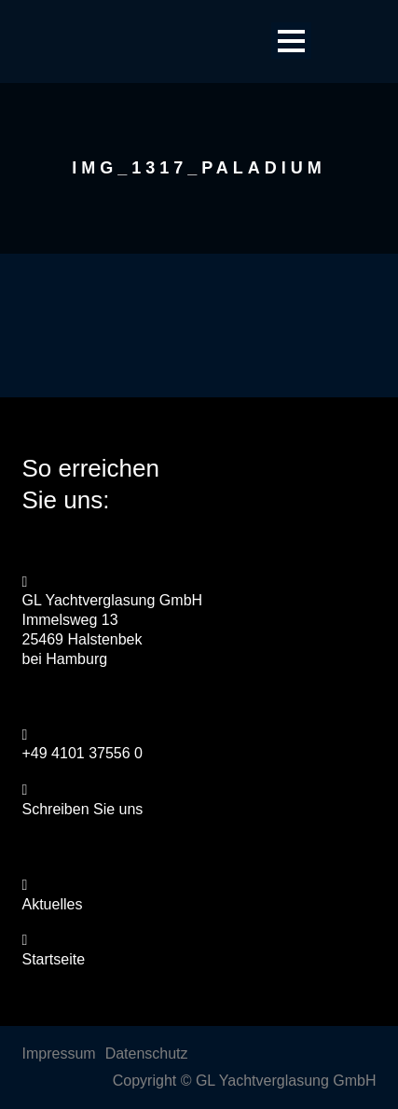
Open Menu (291, 40)
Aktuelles (52, 904)
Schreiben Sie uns (83, 809)
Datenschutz (146, 1053)
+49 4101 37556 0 (82, 753)
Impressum (59, 1053)
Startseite (54, 959)
